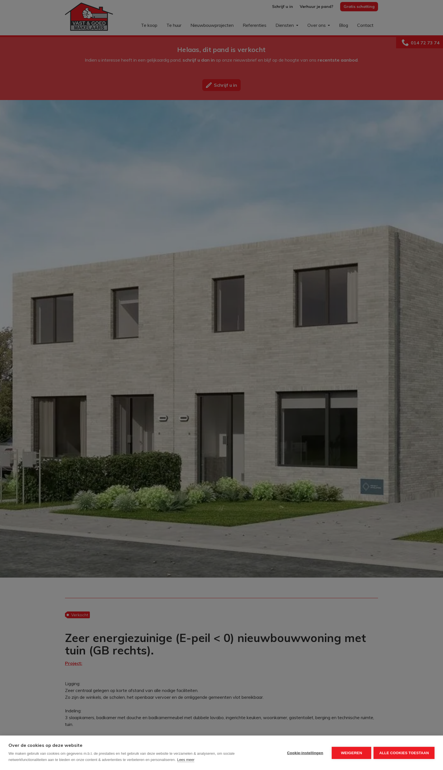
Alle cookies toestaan (404, 753)
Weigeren (351, 753)
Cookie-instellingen (304, 753)
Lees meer (185, 760)
